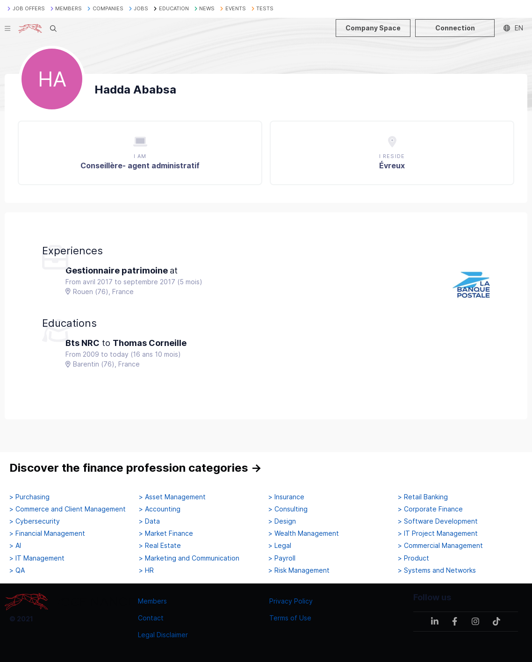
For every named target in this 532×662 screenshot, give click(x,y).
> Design (282, 521)
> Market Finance (166, 533)
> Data (149, 521)
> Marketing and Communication (189, 558)
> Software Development (438, 521)
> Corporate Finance (430, 509)
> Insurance (286, 497)
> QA (17, 570)
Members (152, 601)
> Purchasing (29, 497)
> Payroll (281, 558)
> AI (15, 545)
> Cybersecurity (34, 521)
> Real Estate (160, 545)
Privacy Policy (291, 601)
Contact (151, 618)
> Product (413, 558)
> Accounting (159, 509)
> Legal (279, 545)
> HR (146, 570)
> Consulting (288, 509)
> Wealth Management (303, 533)
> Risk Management (299, 570)
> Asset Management (172, 497)
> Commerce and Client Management (67, 509)
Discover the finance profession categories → (135, 468)
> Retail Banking (423, 497)
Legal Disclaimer (163, 635)
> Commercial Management (440, 545)
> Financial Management (47, 533)
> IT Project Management (438, 533)
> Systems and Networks (437, 570)
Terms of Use (290, 618)
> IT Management (37, 558)
